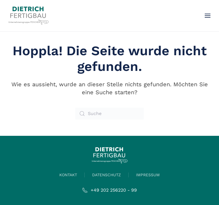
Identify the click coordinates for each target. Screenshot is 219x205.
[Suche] (109, 114)
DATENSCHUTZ (106, 175)
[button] (207, 15)
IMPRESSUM (148, 175)
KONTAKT (68, 175)
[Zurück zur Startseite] (28, 15)
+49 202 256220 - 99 (109, 190)
